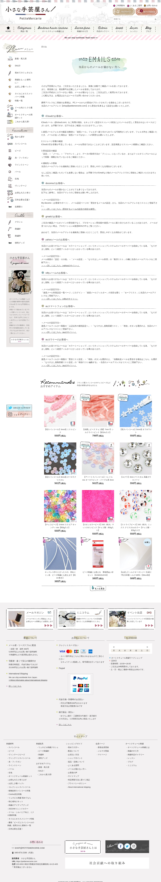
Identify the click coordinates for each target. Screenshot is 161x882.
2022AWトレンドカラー (18, 809)
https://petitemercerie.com (26, 861)
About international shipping (79, 787)
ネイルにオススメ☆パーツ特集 (21, 819)
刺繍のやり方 (133, 751)
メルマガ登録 (103, 751)
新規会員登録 (103, 747)
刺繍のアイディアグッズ (19, 805)
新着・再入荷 (43, 767)
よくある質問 (73, 765)
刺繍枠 (41, 755)
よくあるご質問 (135, 5)
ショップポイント (75, 758)
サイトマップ (73, 776)
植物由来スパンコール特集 (19, 791)
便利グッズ (42, 758)
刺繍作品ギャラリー (136, 755)
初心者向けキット (16, 801)
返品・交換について (76, 762)
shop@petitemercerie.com (30, 848)
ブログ (130, 762)
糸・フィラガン (15, 762)
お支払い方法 (73, 755)
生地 (10, 773)
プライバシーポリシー (77, 783)
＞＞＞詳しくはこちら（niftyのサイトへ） (59, 299)
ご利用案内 (120, 5)
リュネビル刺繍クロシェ (48, 747)
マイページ (102, 755)
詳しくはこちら (15, 686)
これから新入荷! (45, 774)
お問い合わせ (152, 5)
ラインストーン (15, 765)
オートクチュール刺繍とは (139, 747)
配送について (73, 751)
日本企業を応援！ (16, 829)
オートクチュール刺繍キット (20, 776)
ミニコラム (132, 765)
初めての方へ (73, 747)
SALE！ (41, 771)
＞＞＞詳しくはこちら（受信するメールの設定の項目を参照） (68, 209)
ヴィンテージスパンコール (19, 758)
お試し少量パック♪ (16, 783)
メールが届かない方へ (77, 769)
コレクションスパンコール (19, 787)
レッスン (131, 758)
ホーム (44, 46)
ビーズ (11, 751)
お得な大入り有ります (18, 780)
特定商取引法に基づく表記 (79, 780)
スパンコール (14, 747)
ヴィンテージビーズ (17, 755)
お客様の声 (72, 773)
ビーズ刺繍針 (43, 751)
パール (11, 769)
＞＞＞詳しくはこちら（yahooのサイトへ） (60, 265)
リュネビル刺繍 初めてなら (20, 798)
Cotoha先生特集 (15, 794)
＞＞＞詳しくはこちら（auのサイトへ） (59, 332)
